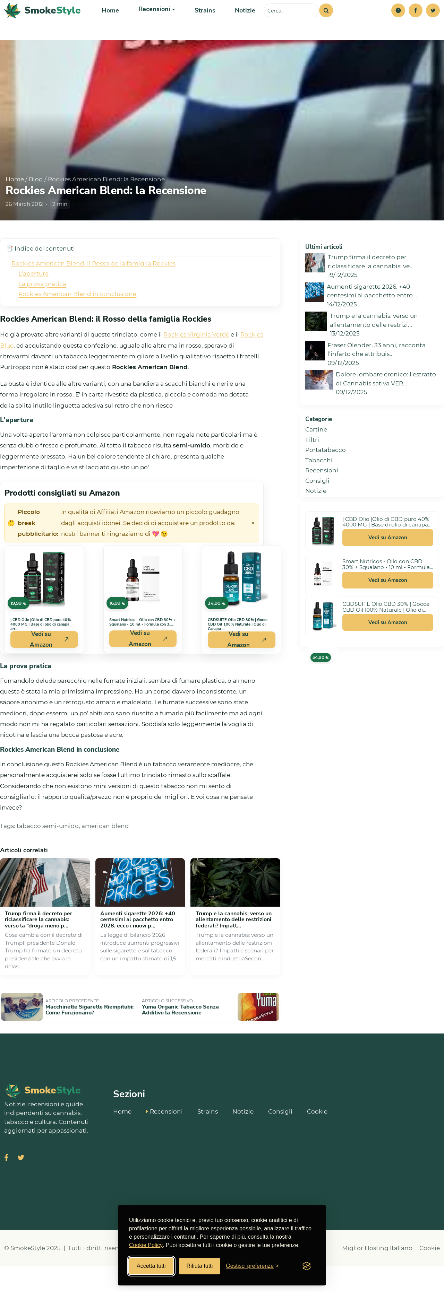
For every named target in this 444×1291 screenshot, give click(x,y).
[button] (398, 24)
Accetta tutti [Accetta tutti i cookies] (151, 1266)
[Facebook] (415, 24)
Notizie (239, 24)
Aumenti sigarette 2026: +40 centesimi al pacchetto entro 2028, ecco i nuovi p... (137, 947)
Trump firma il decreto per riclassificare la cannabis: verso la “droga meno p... (38, 947)
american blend (105, 853)
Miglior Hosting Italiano (377, 1272)
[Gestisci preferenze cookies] (252, 1266)
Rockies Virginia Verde (196, 362)
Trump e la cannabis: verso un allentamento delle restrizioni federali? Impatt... (234, 947)
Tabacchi (319, 488)
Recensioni (321, 498)
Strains (200, 24)
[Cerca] (326, 24)
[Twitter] (433, 24)
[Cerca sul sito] (291, 24)
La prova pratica (42, 311)
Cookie (317, 1135)
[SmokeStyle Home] (42, 24)
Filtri (312, 467)
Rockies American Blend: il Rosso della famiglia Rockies (93, 291)
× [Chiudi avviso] (253, 551)
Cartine (316, 457)
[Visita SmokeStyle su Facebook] (6, 1183)
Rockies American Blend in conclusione (77, 321)
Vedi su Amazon (387, 565)
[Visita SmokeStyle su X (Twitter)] (20, 1183)
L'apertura (33, 301)
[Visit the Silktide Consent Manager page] (306, 1266)
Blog (36, 206)
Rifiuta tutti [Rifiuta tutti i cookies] (200, 1266)
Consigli (317, 508)
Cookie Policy (146, 1245)
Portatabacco (325, 477)
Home (110, 24)
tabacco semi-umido (48, 853)
